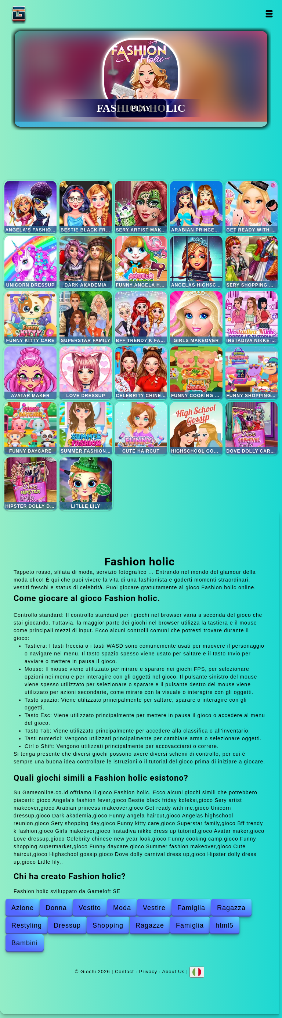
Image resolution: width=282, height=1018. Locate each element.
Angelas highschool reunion (196, 262)
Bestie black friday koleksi (85, 207)
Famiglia (191, 907)
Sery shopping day (251, 262)
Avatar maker (30, 372)
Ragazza (231, 907)
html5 (225, 925)
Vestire (154, 907)
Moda (122, 907)
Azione (22, 907)
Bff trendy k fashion (141, 317)
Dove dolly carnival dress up (251, 428)
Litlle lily (85, 483)
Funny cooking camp (196, 372)
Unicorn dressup (30, 262)
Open (269, 14)
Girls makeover (196, 317)
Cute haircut (141, 428)
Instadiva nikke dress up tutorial (251, 317)
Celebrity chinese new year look (141, 372)
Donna (56, 907)
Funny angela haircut (141, 262)
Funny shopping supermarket (251, 372)
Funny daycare (30, 428)
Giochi (42, 14)
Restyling (26, 925)
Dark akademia (85, 262)
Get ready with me (251, 207)
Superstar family (85, 317)
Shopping (108, 925)
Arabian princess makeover (196, 207)
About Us (173, 971)
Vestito (90, 907)
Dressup (67, 925)
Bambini (24, 943)
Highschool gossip (196, 428)
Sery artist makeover (141, 207)
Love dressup (85, 372)
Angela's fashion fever (30, 207)
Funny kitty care (30, 317)
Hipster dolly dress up (30, 483)
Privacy (148, 971)
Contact (124, 971)
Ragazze (149, 925)
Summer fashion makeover (85, 428)
